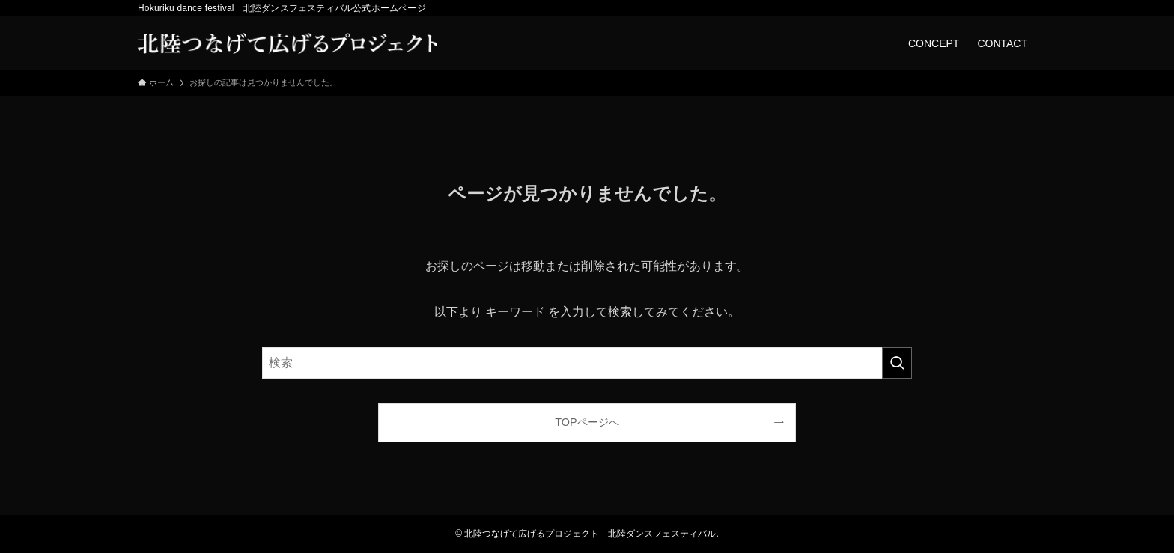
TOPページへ (586, 422)
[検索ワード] (587, 363)
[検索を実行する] (897, 363)
